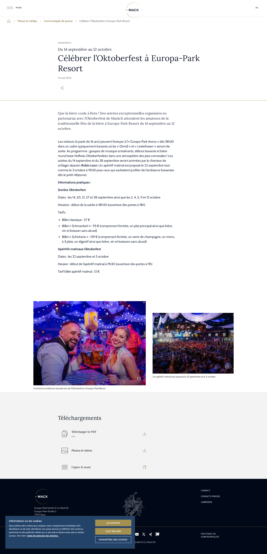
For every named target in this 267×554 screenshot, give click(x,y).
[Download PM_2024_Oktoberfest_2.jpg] (216, 367)
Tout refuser (113, 531)
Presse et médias (24, 21)
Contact (205, 490)
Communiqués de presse (55, 21)
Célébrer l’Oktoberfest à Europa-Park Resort (102, 21)
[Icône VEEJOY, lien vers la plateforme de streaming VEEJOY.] (157, 534)
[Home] (133, 10)
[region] (70, 532)
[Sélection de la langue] (257, 7)
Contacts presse (210, 496)
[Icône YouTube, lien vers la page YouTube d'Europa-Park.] (137, 534)
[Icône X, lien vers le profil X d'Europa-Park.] (144, 534)
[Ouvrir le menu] (15, 7)
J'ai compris (113, 523)
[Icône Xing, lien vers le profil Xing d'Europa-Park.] (150, 534)
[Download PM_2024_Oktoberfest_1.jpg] (128, 378)
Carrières (206, 502)
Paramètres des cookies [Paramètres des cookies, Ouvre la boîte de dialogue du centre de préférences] (113, 539)
